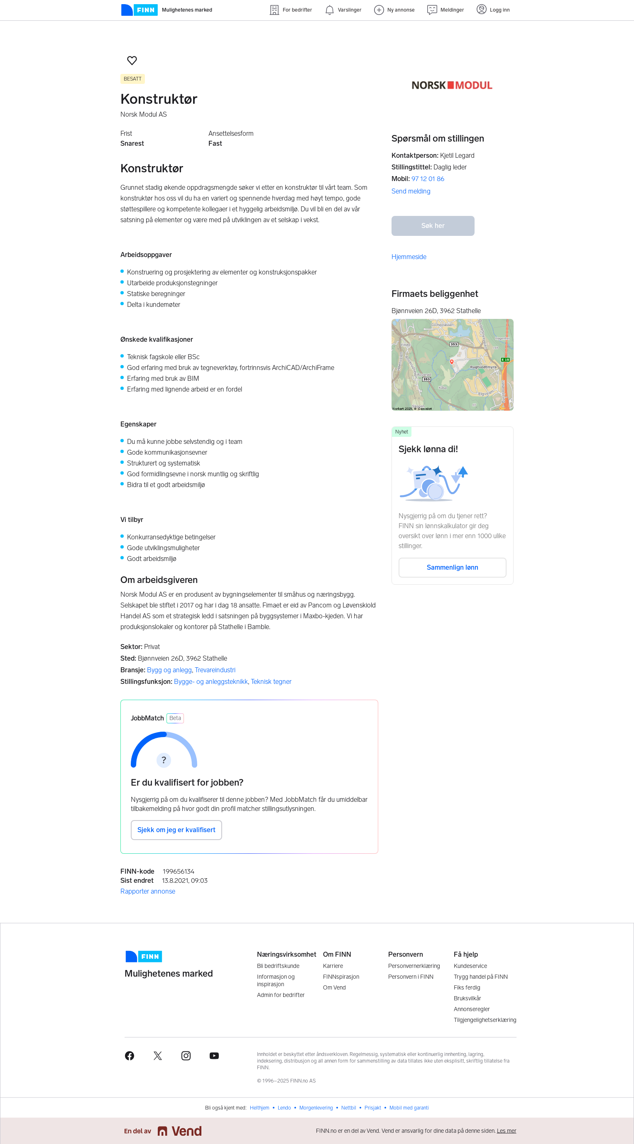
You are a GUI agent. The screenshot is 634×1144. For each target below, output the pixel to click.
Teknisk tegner (271, 682)
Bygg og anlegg (169, 670)
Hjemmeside (409, 257)
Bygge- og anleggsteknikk (211, 682)
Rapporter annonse (147, 891)
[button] (132, 61)
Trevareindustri (215, 670)
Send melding (411, 191)
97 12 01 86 (427, 179)
